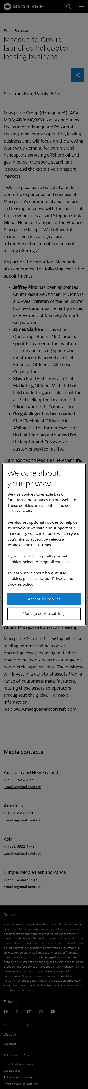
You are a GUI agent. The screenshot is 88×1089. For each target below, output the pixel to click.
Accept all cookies (44, 598)
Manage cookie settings (44, 613)
